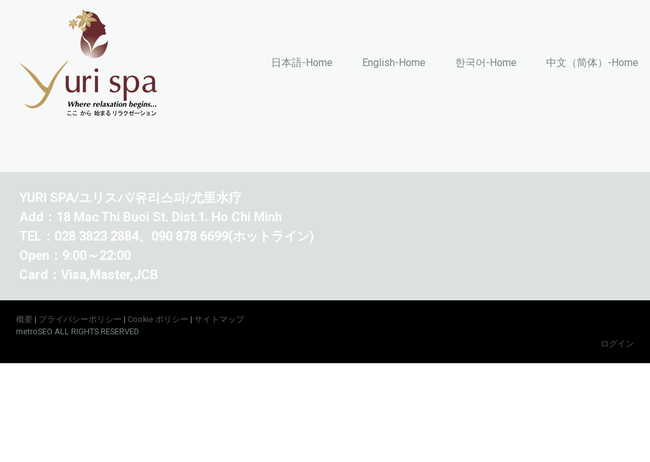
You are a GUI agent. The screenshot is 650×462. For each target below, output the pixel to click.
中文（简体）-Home (592, 62)
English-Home (394, 62)
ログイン (617, 343)
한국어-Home (486, 62)
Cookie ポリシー (158, 319)
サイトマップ (219, 319)
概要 (24, 319)
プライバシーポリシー (80, 319)
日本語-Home (302, 62)
